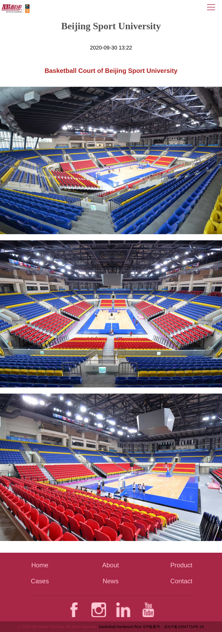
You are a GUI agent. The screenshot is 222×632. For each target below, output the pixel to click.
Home (39, 565)
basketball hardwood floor (120, 627)
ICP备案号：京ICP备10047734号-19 (173, 627)
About (110, 565)
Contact (181, 581)
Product (181, 565)
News (111, 581)
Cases (40, 581)
